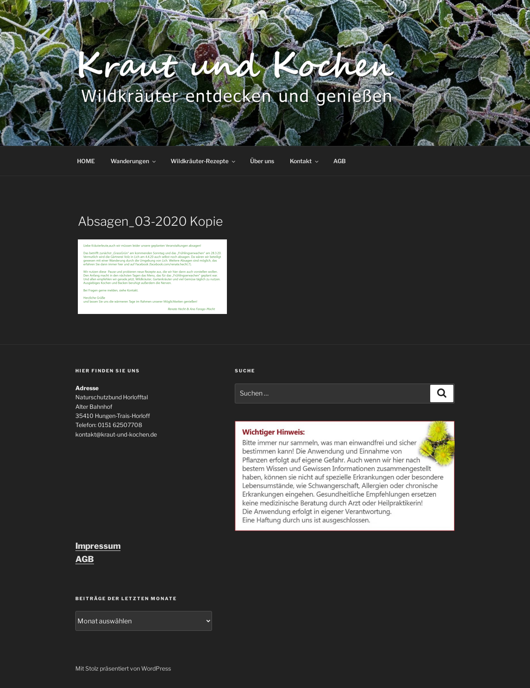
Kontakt (305, 160)
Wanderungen (134, 160)
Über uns (262, 160)
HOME (86, 160)
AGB (339, 160)
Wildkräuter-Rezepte (203, 160)
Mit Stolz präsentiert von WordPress (123, 668)
